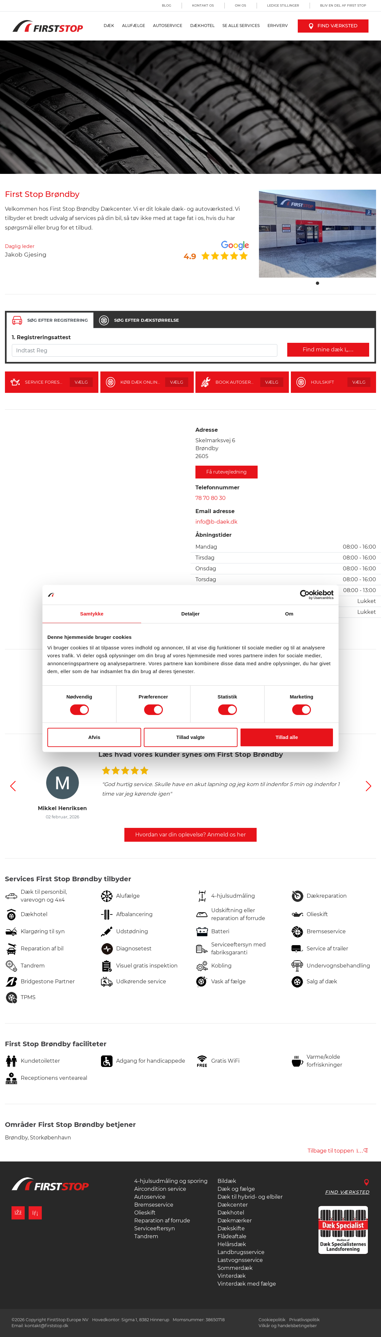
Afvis (94, 737)
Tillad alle (286, 737)
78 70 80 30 (210, 498)
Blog (166, 5)
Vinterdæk (231, 1276)
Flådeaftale (231, 1236)
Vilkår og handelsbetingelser (288, 1325)
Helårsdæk (231, 1244)
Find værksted (333, 26)
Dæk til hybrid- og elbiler (250, 1197)
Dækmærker (234, 1220)
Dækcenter (232, 1205)
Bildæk (226, 1181)
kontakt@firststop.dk (46, 1325)
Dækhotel (202, 25)
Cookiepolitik (272, 1319)
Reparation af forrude (162, 1220)
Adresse (206, 430)
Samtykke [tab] (92, 613)
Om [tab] (289, 613)
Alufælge (133, 25)
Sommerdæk (235, 1268)
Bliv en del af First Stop (343, 5)
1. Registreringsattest (41, 337)
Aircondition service (160, 1189)
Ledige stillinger (283, 5)
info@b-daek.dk (216, 522)
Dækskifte (231, 1228)
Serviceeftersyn (154, 1228)
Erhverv (277, 25)
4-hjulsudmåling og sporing (171, 1181)
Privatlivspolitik (304, 1319)
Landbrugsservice (241, 1252)
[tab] (50, 320)
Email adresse (215, 511)
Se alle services (241, 25)
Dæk (109, 25)
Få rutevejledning (226, 472)
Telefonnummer (217, 487)
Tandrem (146, 1236)
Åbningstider (213, 535)
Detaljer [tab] (190, 613)
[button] (12, 786)
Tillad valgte (190, 737)
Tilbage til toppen (338, 1151)
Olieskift (145, 1213)
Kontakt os (203, 5)
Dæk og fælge (236, 1189)
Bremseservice (153, 1205)
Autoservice (167, 25)
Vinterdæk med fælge (246, 1284)
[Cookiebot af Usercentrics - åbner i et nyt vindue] (305, 595)
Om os (240, 5)
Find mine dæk (328, 349)
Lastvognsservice (240, 1260)
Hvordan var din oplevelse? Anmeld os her (190, 835)
